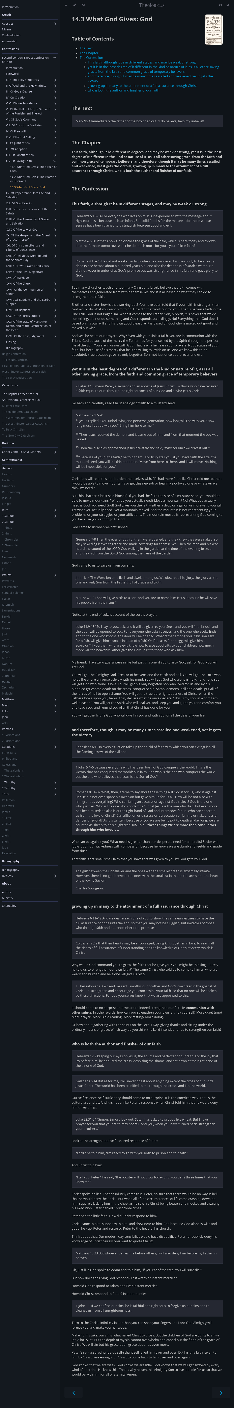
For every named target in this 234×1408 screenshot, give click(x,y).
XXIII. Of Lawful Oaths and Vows (27, 266)
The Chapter (89, 53)
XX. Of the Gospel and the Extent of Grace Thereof (28, 237)
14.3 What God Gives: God (27, 187)
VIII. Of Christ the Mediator (24, 125)
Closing (11, 342)
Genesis (7, 468)
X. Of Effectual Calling (20, 137)
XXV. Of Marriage (17, 278)
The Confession (91, 57)
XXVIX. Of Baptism (18, 310)
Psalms (6, 575)
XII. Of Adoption (16, 149)
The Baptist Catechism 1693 (20, 394)
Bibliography (14, 348)
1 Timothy (8, 782)
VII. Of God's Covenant (21, 119)
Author (6, 892)
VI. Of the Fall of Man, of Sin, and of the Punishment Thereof (28, 111)
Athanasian (9, 41)
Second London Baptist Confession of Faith (25, 60)
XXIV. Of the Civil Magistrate (24, 272)
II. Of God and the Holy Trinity (26, 85)
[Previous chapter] (73, 1392)
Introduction (10, 7)
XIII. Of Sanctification (20, 155)
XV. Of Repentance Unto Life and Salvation (28, 195)
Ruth (5, 510)
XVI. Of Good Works (19, 203)
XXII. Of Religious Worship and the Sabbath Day (26, 258)
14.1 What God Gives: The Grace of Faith (33, 169)
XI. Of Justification (18, 143)
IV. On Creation (16, 97)
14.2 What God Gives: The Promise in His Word (33, 179)
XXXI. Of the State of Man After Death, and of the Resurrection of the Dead (28, 326)
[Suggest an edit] (228, 5)
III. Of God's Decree (19, 91)
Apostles (7, 23)
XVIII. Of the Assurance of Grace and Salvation (27, 221)
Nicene (6, 29)
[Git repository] (221, 5)
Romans (7, 729)
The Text (86, 48)
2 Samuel (8, 522)
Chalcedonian (11, 35)
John (5, 717)
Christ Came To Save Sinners (21, 452)
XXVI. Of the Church (19, 283)
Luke (5, 711)
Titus (5, 794)
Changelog (9, 906)
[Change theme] (74, 5)
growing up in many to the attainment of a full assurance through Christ (142, 85)
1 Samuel (8, 516)
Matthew (8, 699)
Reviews (7, 876)
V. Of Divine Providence (21, 103)
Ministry (7, 898)
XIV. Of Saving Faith (19, 161)
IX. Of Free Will (16, 131)
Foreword (12, 74)
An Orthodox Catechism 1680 (21, 400)
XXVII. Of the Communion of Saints (24, 292)
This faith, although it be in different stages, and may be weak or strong (142, 62)
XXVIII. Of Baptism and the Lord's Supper (28, 302)
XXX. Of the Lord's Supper (23, 316)
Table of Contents (93, 38)
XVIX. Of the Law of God (21, 229)
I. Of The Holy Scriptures (22, 80)
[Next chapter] (221, 1392)
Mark (5, 705)
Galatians (8, 747)
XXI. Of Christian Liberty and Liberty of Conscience (25, 247)
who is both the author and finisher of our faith (123, 90)
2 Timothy (8, 788)
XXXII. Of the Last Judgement (25, 336)
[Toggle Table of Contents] (65, 5)
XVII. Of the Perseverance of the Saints (27, 211)
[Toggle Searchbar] (83, 5)
